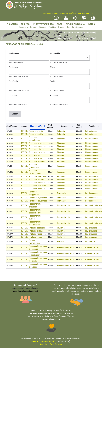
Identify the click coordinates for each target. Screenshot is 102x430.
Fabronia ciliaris (36, 131)
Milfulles (73, 13)
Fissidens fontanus (37, 161)
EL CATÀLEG (12, 24)
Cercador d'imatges (75, 27)
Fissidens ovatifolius (38, 176)
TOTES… (24, 131)
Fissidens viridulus (37, 189)
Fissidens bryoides (37, 143)
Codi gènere (13, 67)
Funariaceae (90, 241)
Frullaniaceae (91, 228)
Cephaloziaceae (92, 247)
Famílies (52, 27)
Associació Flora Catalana (51, 344)
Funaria (60, 241)
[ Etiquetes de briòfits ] (86, 38)
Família (53, 81)
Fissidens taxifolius (37, 186)
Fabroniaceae (91, 131)
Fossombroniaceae (93, 205)
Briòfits (33, 27)
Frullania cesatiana (37, 228)
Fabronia (61, 131)
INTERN (91, 24)
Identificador (14, 53)
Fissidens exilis (35, 158)
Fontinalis (61, 193)
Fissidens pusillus (36, 179)
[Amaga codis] (69, 38)
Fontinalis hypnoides (38, 198)
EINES (59, 24)
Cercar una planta (50, 13)
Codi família (13, 81)
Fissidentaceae (91, 138)
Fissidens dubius (36, 155)
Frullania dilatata (36, 231)
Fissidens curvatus (37, 152)
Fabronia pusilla (36, 134)
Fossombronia (63, 205)
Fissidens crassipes (37, 146)
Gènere (52, 67)
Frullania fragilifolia (37, 234)
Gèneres (42, 27)
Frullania (61, 228)
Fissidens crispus (36, 149)
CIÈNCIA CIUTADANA (75, 24)
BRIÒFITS (25, 24)
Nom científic (55, 53)
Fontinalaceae (91, 193)
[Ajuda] (60, 38)
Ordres (61, 27)
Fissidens (61, 138)
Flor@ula (64, 13)
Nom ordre (54, 95)
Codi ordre (13, 95)
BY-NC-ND (43, 341)
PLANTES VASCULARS (43, 24)
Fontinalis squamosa (38, 201)
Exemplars (23, 27)
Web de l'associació (86, 13)
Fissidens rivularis (37, 182)
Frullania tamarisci (37, 237)
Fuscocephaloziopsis (66, 247)
